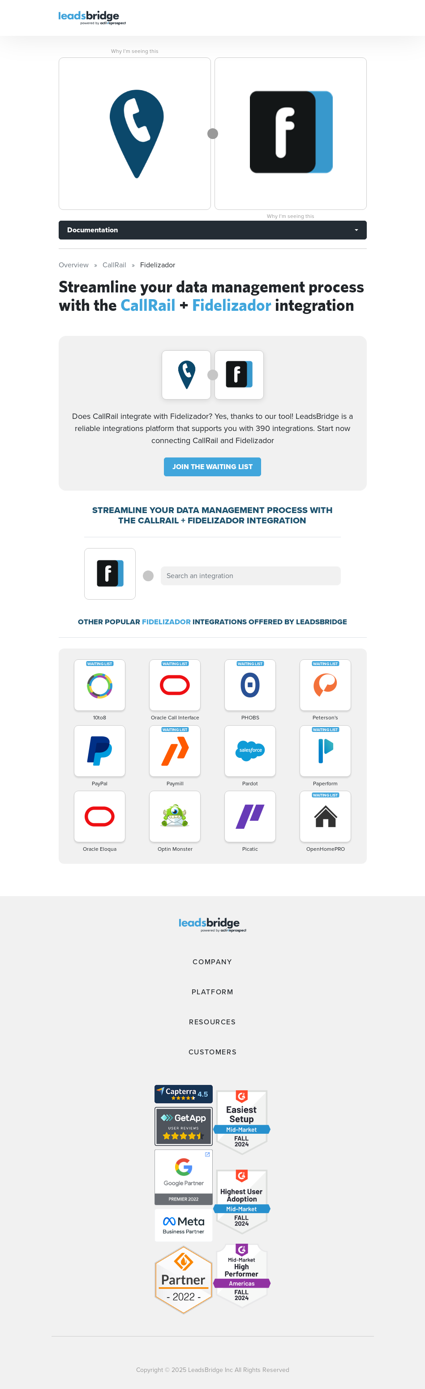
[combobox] (251, 575)
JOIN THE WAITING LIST (212, 467)
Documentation (92, 230)
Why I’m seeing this (135, 51)
